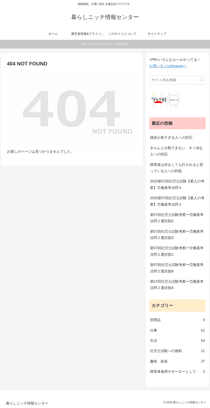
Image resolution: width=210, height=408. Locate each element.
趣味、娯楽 (177, 361)
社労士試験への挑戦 (177, 351)
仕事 (177, 330)
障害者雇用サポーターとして (177, 371)
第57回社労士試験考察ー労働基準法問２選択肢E (177, 218)
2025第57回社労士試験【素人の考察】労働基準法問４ (177, 184)
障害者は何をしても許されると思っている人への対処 (176, 168)
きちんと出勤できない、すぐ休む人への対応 (176, 151)
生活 (177, 340)
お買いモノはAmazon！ (168, 66)
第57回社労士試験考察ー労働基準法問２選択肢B (177, 268)
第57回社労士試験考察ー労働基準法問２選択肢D (177, 235)
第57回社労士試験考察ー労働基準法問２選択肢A (177, 285)
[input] (177, 80)
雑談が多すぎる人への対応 (171, 137)
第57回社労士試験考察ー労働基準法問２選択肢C (177, 251)
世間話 (177, 320)
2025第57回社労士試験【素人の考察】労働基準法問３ (177, 201)
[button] (201, 80)
